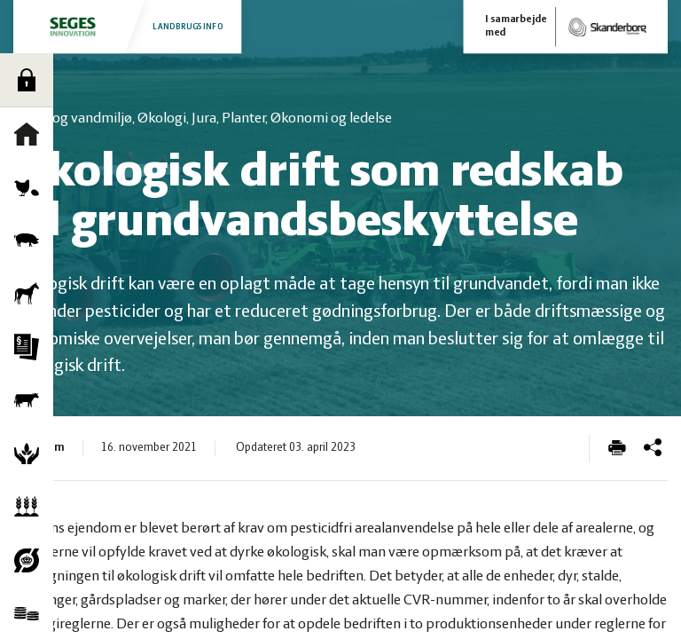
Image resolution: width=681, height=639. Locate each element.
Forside (31, 134)
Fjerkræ (31, 187)
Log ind (31, 79)
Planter (31, 506)
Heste (31, 293)
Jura (31, 347)
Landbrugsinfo (126, 26)
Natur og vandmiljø (31, 453)
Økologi (31, 560)
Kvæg (31, 400)
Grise (31, 240)
